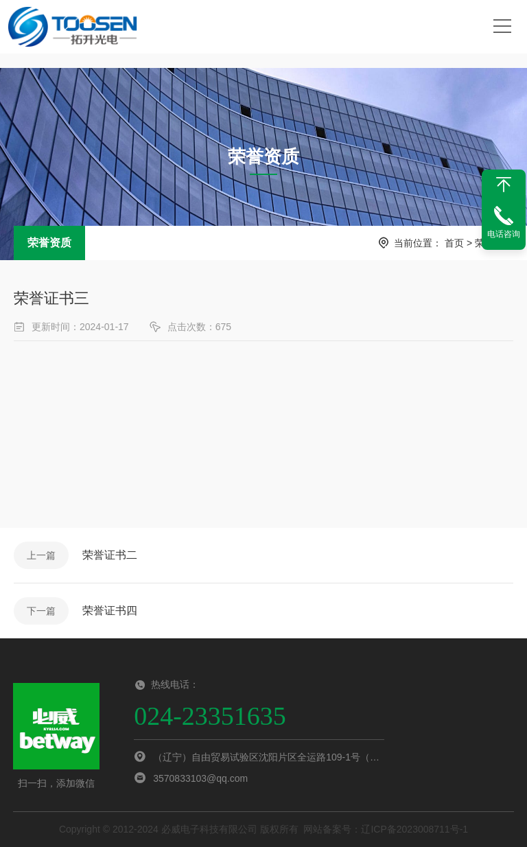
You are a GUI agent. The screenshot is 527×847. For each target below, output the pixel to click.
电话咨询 (503, 234)
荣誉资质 (49, 242)
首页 (454, 242)
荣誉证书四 (109, 610)
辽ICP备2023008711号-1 (414, 829)
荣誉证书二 (109, 555)
